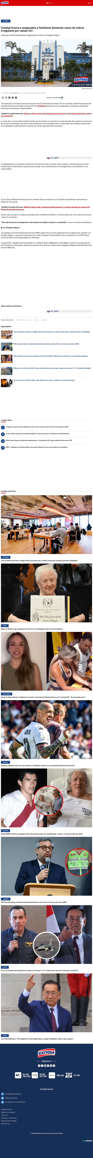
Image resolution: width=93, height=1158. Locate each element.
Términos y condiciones (9, 1118)
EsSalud (37, 320)
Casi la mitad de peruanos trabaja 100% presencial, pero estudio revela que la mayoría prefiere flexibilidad (51, 332)
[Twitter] (42, 1065)
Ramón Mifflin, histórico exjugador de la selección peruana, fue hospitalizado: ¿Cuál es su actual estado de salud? (42, 834)
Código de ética (6, 1109)
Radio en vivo (5, 1124)
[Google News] (51, 1065)
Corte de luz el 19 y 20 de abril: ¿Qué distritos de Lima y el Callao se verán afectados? (44, 380)
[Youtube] (45, 1065)
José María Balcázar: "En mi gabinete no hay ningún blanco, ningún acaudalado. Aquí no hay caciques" (37, 1039)
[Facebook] (39, 1065)
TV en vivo (4, 1115)
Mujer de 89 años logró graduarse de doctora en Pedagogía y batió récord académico (32, 629)
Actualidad (5, 21)
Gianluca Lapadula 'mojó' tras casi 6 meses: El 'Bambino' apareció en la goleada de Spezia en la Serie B (38, 766)
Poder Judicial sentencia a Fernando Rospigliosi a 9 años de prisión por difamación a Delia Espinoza (37, 433)
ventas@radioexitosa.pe (13, 1094)
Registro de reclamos (8, 1112)
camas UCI (29, 320)
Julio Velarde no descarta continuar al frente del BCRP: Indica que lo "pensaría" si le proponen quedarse (50, 356)
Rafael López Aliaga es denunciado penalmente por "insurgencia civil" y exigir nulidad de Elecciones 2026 (39, 440)
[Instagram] (48, 1065)
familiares (44, 320)
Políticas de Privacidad (8, 1121)
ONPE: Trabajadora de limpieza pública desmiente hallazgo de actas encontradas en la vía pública (37, 447)
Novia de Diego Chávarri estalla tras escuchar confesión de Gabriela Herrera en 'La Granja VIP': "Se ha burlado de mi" (43, 697)
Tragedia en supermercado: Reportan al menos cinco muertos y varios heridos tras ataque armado (37, 427)
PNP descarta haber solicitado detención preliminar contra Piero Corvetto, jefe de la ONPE (46, 344)
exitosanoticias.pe (11, 1098)
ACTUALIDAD (20, 320)
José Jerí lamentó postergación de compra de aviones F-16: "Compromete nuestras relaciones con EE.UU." (39, 970)
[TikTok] (54, 1065)
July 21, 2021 (53, 158)
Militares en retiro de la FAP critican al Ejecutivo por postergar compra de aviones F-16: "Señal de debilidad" (52, 368)
